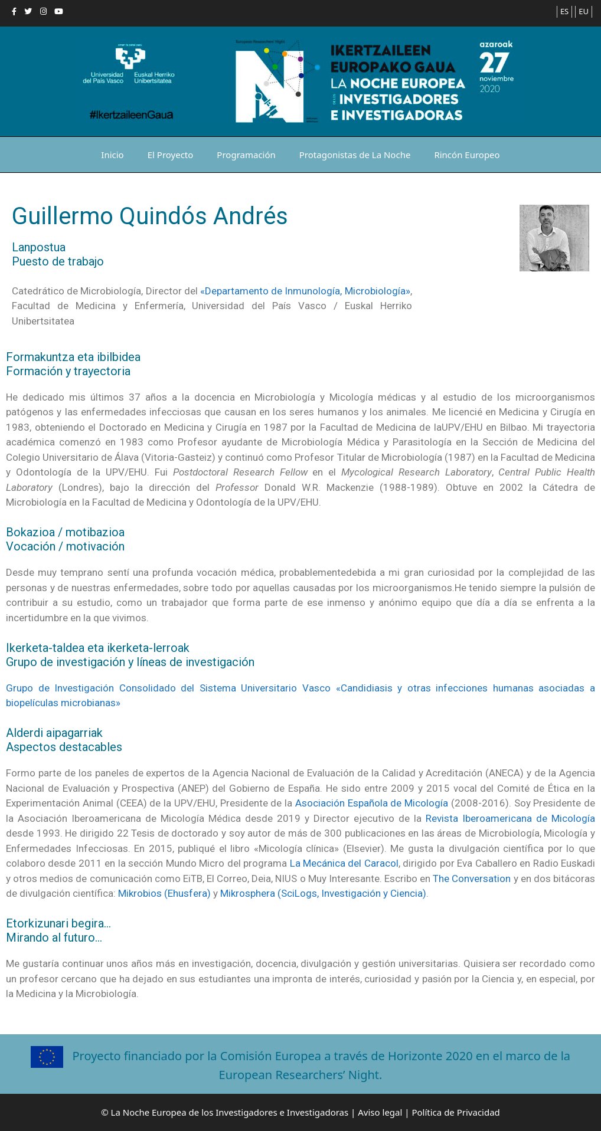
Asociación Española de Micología (371, 803)
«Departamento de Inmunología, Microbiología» (305, 291)
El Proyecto (171, 154)
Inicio (112, 154)
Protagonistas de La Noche (355, 154)
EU (584, 11)
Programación (246, 154)
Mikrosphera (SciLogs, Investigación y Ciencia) (323, 893)
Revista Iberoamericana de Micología (510, 818)
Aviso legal (380, 1112)
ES (564, 11)
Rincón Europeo (466, 154)
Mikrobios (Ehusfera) (164, 893)
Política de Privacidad (455, 1112)
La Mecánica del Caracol (344, 863)
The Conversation (472, 878)
